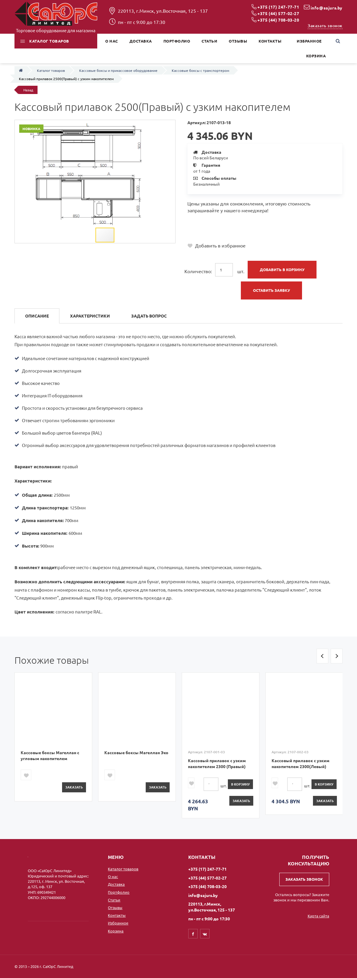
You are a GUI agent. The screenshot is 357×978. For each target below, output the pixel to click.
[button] (170, 125)
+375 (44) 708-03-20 (278, 19)
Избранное (118, 922)
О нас (113, 876)
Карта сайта (318, 915)
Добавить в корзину (282, 269)
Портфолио (118, 892)
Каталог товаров (123, 868)
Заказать (74, 787)
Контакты (117, 915)
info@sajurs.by (327, 7)
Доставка (116, 884)
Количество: (198, 271)
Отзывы (115, 907)
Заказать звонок (325, 25)
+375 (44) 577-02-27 (278, 13)
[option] (53, 736)
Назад (28, 90)
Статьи (114, 899)
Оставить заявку (271, 290)
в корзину (240, 784)
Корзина (116, 930)
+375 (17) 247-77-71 (278, 6)
